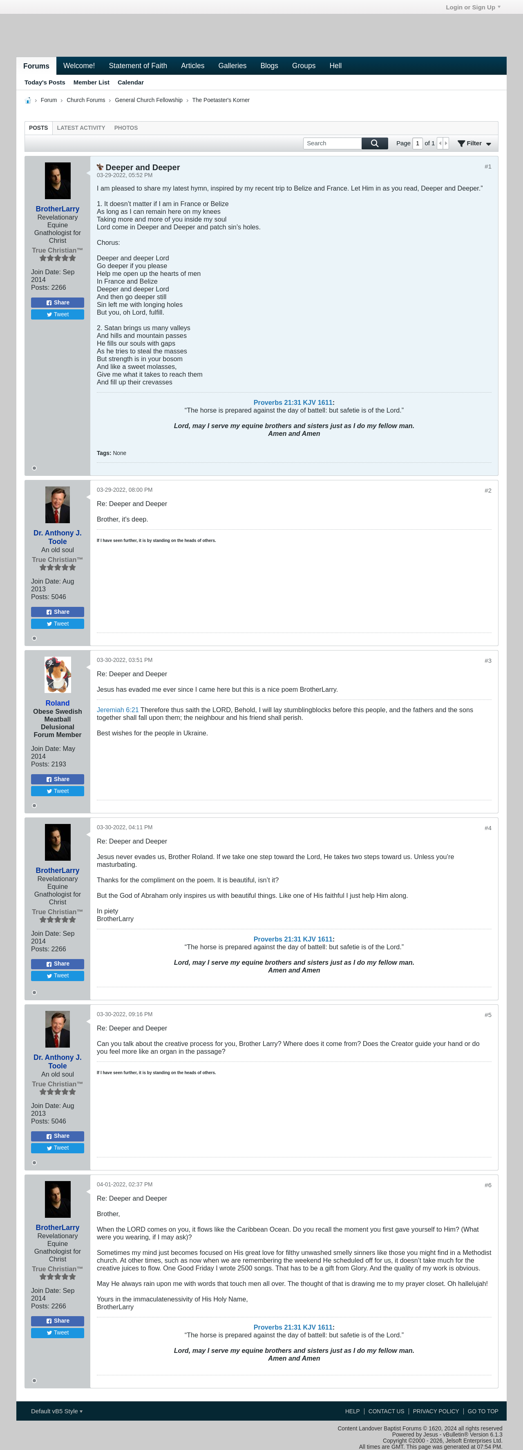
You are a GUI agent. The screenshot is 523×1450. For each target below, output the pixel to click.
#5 (488, 1014)
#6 (488, 1184)
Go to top (483, 1411)
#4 (488, 827)
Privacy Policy (436, 1411)
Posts (38, 128)
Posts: (40, 287)
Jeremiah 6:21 (118, 709)
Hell (335, 66)
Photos (126, 128)
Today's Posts (45, 82)
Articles (192, 66)
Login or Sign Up (473, 7)
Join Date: (46, 271)
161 (323, 402)
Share (57, 303)
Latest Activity (81, 128)
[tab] (39, 128)
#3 (488, 660)
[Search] (345, 143)
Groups (303, 66)
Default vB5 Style (57, 1411)
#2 (488, 490)
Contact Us (387, 1411)
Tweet (58, 314)
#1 (488, 166)
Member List (92, 82)
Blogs (269, 66)
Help (352, 1411)
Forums (36, 66)
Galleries (232, 66)
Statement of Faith (138, 66)
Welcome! (79, 66)
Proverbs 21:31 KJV (285, 402)
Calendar (131, 82)
